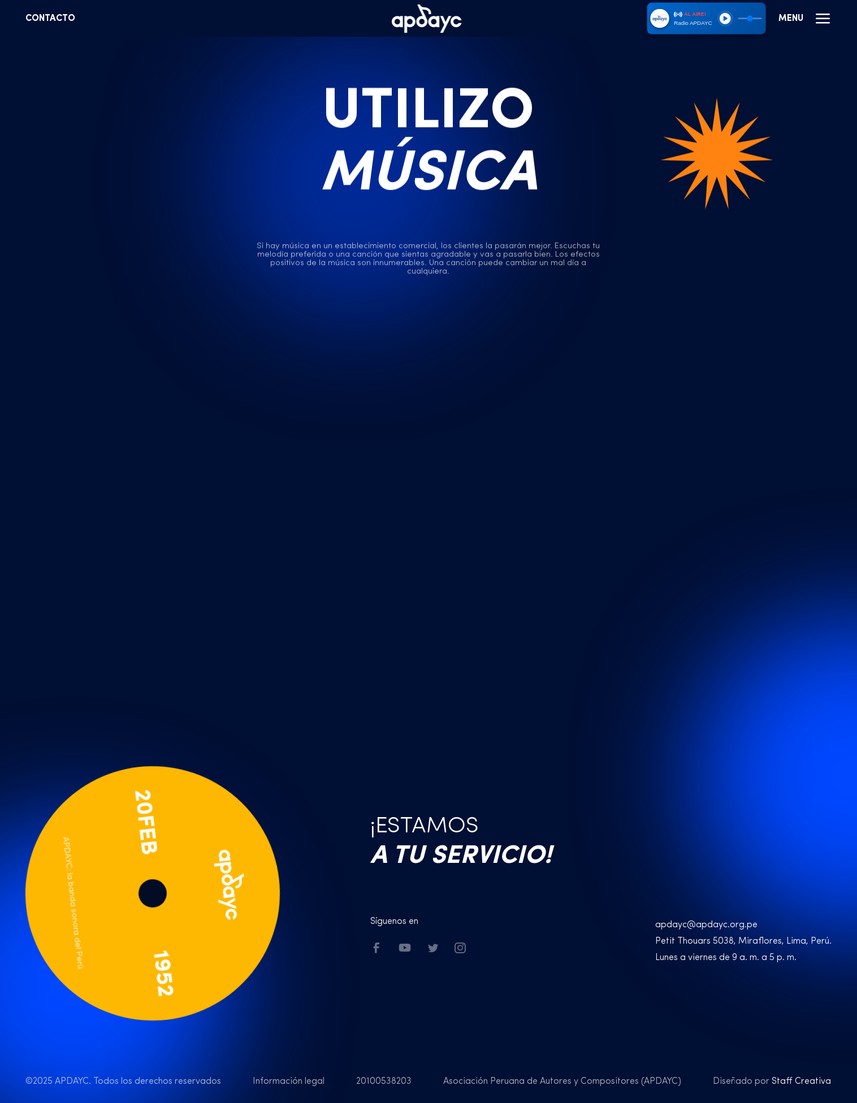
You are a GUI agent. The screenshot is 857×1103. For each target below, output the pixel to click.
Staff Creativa (801, 1081)
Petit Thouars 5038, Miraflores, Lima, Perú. (743, 941)
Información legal (288, 1081)
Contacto (50, 18)
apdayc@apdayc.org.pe (706, 925)
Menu (805, 18)
